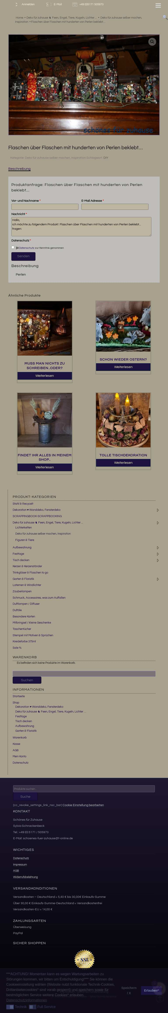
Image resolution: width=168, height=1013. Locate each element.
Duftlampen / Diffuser (26, 603)
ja (14, 247)
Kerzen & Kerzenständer (27, 566)
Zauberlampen (22, 591)
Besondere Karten (24, 616)
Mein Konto (19, 756)
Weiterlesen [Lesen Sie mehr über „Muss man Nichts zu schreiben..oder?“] (44, 375)
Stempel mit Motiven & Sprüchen (33, 635)
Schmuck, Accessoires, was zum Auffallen (39, 597)
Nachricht (19, 214)
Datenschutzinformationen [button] (26, 1000)
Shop (16, 702)
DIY (105, 157)
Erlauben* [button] (151, 990)
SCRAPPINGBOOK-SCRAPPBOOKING (37, 516)
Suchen (27, 680)
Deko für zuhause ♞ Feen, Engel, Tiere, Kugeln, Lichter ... (48, 522)
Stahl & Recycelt (23, 503)
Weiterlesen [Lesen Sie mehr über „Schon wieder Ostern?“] (123, 367)
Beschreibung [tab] (19, 168)
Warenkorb (20, 737)
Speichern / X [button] (129, 990)
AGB (16, 750)
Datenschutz (21, 240)
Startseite (19, 696)
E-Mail (53, 4)
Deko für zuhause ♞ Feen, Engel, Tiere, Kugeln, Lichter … (50, 711)
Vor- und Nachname (25, 200)
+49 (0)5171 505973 (88, 4)
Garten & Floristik (23, 578)
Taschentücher (22, 629)
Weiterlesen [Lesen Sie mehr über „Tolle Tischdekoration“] (123, 462)
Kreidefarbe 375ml (24, 641)
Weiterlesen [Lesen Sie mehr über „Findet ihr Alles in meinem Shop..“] (44, 467)
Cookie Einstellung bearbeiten (83, 805)
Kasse (16, 743)
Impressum (20, 864)
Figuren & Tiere (24, 540)
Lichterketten (23, 527)
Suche (25, 796)
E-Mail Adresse (92, 200)
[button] (152, 42)
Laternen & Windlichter (27, 585)
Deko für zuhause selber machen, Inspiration (55, 157)
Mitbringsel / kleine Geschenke (32, 622)
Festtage (18, 553)
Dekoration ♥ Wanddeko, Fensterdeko (37, 509)
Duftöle (17, 610)
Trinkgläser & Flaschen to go (30, 572)
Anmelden (24, 4)
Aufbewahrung (22, 547)
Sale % (17, 647)
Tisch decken (21, 560)
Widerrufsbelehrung (25, 877)
